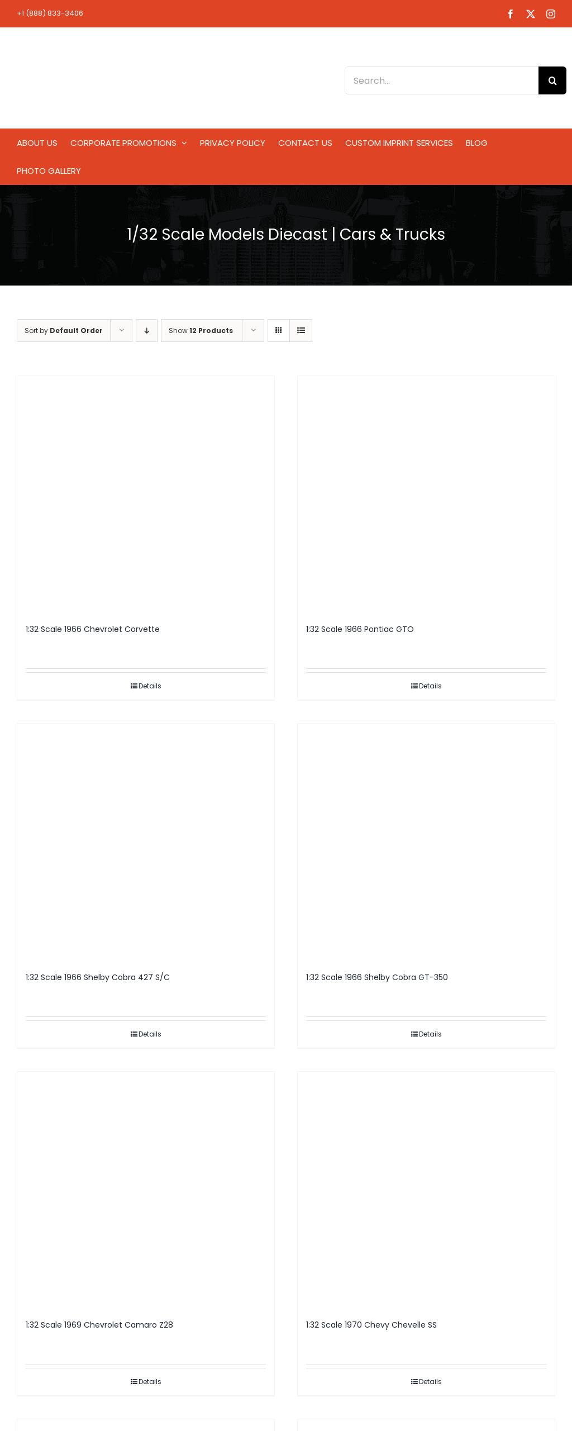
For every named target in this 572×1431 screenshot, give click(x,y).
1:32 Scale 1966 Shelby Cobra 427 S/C (98, 977)
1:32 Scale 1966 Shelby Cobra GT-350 (377, 977)
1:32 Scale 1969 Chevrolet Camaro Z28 (99, 1324)
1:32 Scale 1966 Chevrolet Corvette (93, 629)
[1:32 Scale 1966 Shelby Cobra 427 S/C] (145, 842)
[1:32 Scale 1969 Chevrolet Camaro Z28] (145, 1190)
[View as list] (301, 330)
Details (150, 686)
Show (201, 330)
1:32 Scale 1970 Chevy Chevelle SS (371, 1324)
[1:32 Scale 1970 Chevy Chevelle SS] (426, 1190)
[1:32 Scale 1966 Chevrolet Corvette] (145, 494)
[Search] (552, 80)
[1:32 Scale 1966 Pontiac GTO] (426, 494)
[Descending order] (147, 330)
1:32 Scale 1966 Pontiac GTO (360, 629)
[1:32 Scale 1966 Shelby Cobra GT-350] (426, 842)
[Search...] (441, 80)
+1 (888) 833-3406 (50, 13)
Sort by (64, 330)
